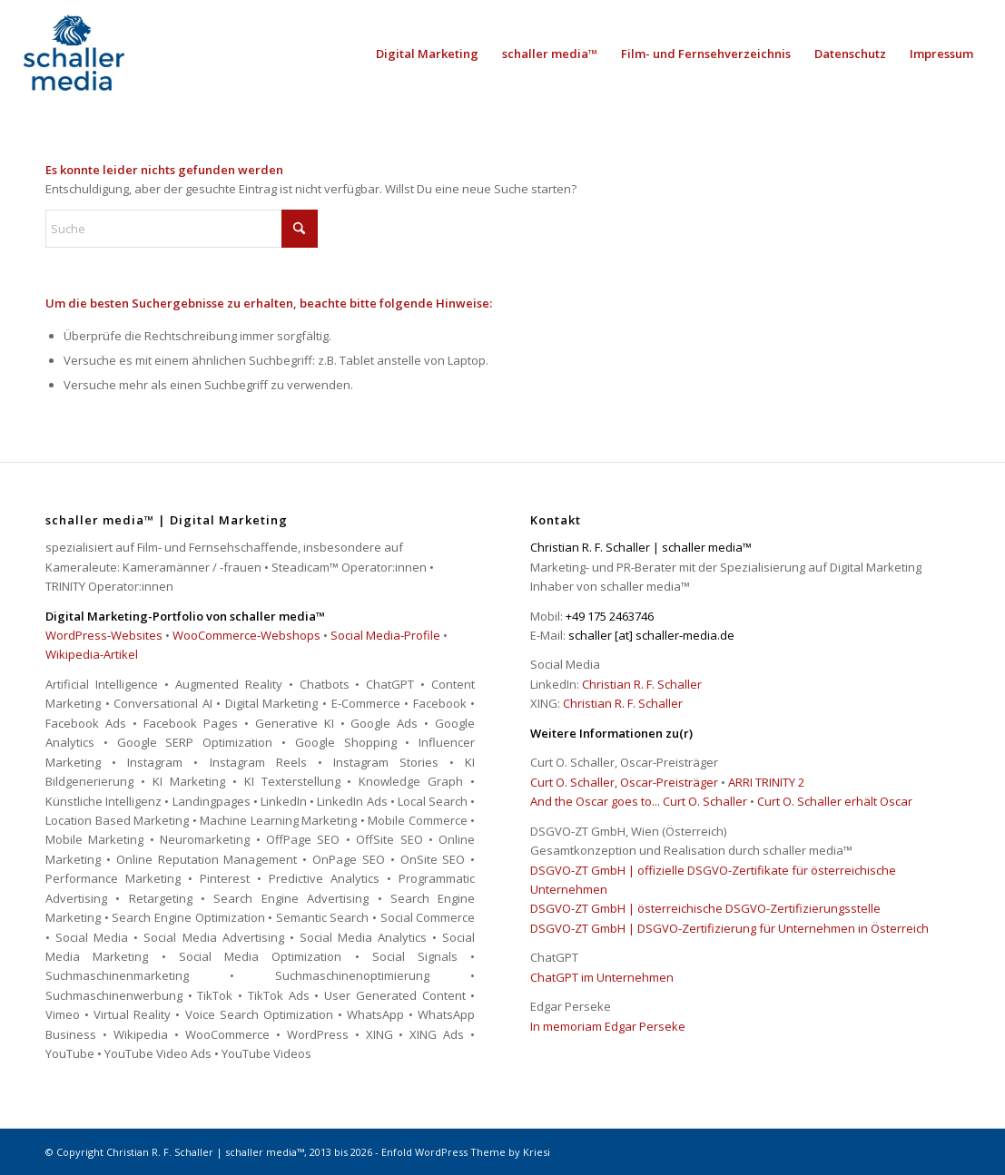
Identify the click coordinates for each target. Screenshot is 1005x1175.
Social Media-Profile (385, 635)
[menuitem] (427, 53)
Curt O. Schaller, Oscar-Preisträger (624, 782)
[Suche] (181, 229)
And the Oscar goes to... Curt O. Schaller (638, 801)
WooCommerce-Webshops (246, 635)
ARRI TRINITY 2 (766, 782)
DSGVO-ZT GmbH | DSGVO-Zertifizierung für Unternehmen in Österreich (729, 928)
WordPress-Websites (104, 635)
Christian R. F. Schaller (642, 684)
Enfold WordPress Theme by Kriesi (465, 1152)
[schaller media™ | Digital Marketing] (73, 53)
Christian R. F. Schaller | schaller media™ (205, 1152)
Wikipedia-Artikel (91, 654)
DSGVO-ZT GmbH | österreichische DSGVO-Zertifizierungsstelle (705, 908)
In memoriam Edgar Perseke (607, 1026)
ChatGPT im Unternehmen (602, 977)
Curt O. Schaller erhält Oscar (834, 801)
